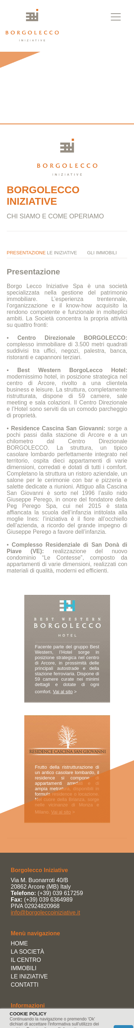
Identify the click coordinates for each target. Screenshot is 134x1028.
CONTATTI (25, 985)
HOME (19, 943)
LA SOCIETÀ (27, 952)
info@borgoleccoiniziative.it (45, 912)
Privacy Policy (28, 1016)
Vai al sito (63, 691)
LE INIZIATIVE (29, 976)
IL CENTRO (26, 960)
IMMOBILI (23, 968)
